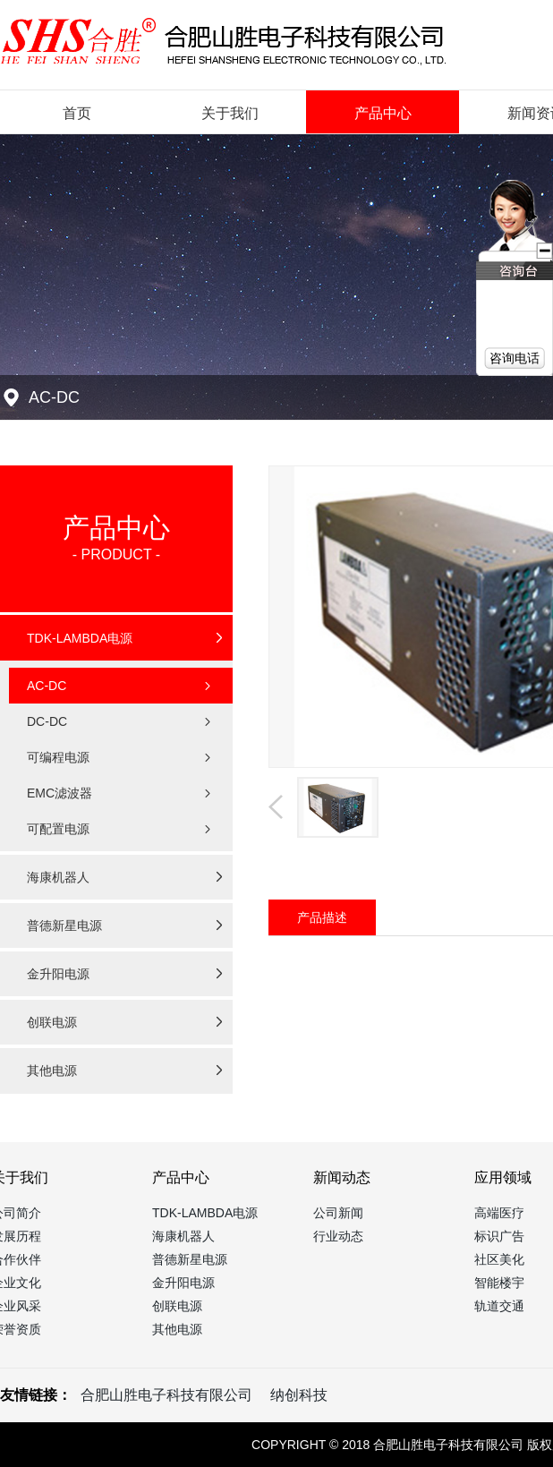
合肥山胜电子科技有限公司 (166, 1395)
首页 (77, 113)
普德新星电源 (189, 1259)
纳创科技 (299, 1395)
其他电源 (177, 1329)
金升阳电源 (183, 1282)
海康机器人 (183, 1236)
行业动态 (338, 1236)
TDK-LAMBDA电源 (205, 1213)
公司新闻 (338, 1213)
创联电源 (177, 1306)
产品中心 (383, 113)
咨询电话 (514, 358)
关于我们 (230, 113)
